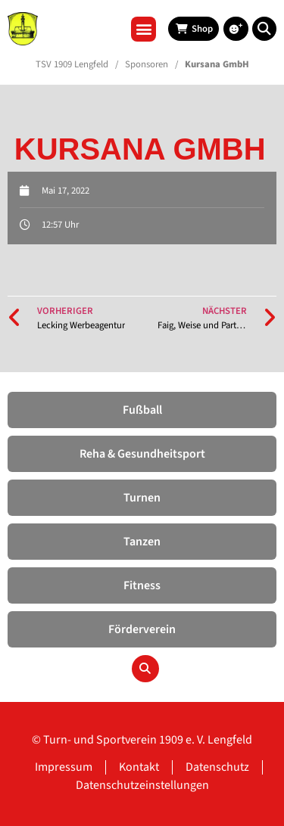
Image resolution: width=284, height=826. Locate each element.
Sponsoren (146, 64)
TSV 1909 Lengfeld (72, 64)
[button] (143, 29)
